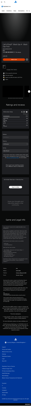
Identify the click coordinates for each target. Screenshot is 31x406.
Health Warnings (6, 293)
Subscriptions (21, 10)
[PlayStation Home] (15, 2)
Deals (15, 10)
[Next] (29, 91)
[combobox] (15, 137)
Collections (9, 10)
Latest (3, 10)
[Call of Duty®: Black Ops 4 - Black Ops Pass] (13, 91)
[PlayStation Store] (6, 6)
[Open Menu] (1, 2)
